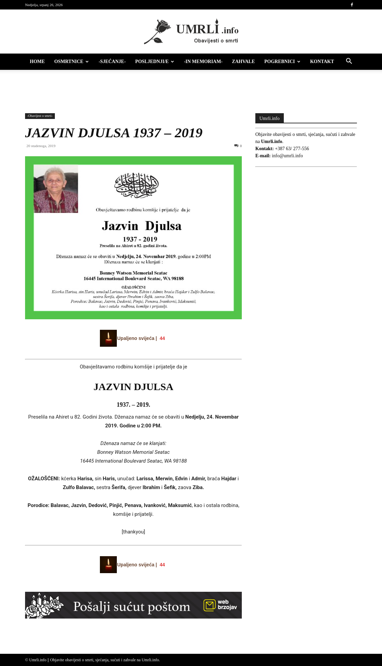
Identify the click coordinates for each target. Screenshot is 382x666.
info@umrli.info (287, 155)
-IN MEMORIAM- (203, 61)
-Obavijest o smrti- (40, 116)
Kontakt (322, 61)
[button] (349, 62)
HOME (37, 61)
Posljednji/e (154, 61)
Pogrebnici (282, 61)
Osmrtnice (71, 61)
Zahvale (243, 61)
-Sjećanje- (112, 61)
